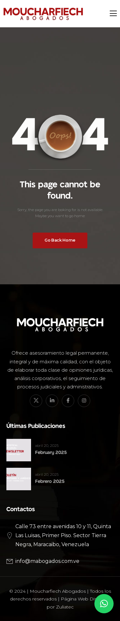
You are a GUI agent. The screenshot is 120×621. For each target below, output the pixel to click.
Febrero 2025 (50, 481)
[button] (104, 603)
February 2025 (51, 452)
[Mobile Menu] (113, 13)
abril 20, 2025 (47, 445)
